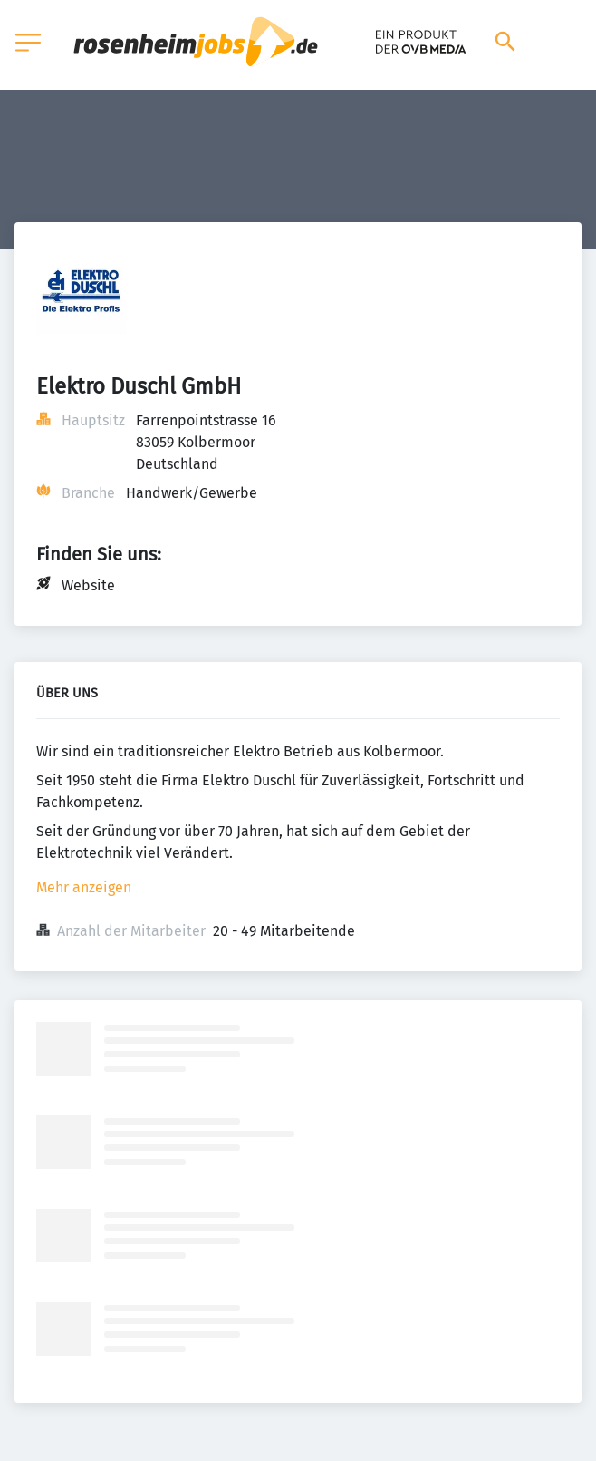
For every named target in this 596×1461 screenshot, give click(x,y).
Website (88, 585)
